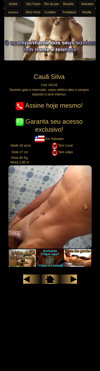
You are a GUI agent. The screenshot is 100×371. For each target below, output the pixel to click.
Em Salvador (49, 139)
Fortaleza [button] (69, 12)
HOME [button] (13, 4)
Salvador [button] (87, 4)
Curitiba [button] (50, 12)
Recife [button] (86, 12)
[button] (11, 39)
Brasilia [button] (68, 4)
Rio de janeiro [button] (51, 4)
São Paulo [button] (33, 4)
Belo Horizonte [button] (33, 12)
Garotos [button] (13, 12)
